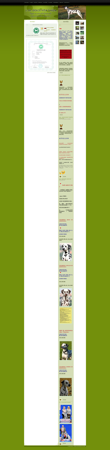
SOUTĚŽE (45, 2)
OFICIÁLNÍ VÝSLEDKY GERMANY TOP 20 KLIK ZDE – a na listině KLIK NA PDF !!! (66, 89)
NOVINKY (27, 2)
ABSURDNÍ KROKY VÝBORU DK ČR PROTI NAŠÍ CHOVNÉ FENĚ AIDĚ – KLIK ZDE (66, 69)
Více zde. (61, 72)
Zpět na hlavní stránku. (51, 72)
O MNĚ (31, 2)
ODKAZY (61, 2)
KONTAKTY (66, 2)
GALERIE (50, 2)
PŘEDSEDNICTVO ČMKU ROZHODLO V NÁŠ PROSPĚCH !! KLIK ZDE (66, 44)
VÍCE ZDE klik (62, 236)
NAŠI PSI (35, 2)
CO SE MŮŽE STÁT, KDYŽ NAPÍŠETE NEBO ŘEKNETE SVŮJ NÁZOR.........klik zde (66, 63)
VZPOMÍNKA (56, 2)
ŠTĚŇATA (40, 2)
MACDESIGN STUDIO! (81, 446)
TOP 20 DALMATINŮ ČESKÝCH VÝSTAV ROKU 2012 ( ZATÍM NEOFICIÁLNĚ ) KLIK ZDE (66, 132)
